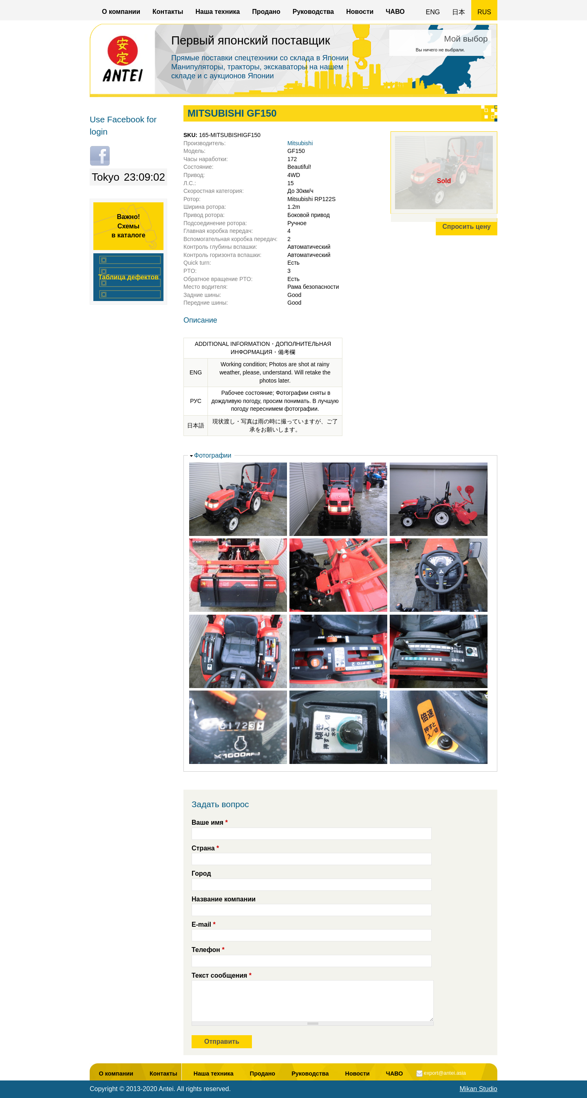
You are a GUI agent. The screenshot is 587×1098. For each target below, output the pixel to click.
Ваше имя (210, 822)
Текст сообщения (222, 975)
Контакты (167, 11)
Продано (266, 11)
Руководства (313, 11)
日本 (458, 12)
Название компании (224, 899)
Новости (359, 11)
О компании (121, 11)
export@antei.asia (445, 1073)
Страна (205, 848)
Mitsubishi (300, 143)
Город (201, 873)
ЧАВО (395, 11)
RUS (484, 12)
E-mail (204, 924)
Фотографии (212, 455)
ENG (433, 12)
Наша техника (217, 11)
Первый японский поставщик (250, 40)
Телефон (208, 949)
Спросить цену (466, 226)
